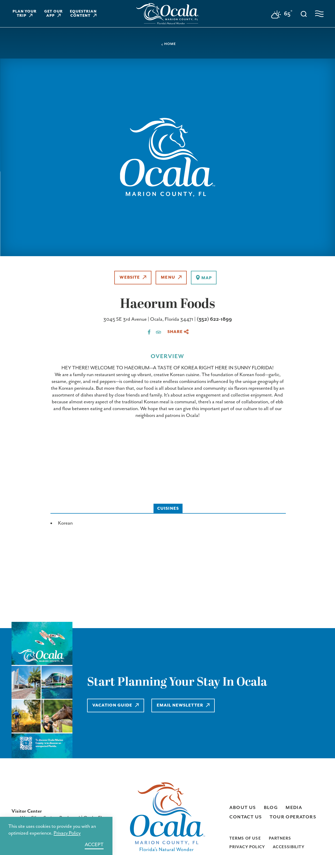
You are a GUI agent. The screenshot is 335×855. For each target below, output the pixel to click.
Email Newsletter (183, 705)
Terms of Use (245, 838)
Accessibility (288, 847)
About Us (242, 807)
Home (168, 44)
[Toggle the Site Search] (304, 13)
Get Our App (53, 13)
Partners (280, 838)
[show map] (203, 277)
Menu (171, 277)
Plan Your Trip (25, 13)
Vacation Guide (115, 705)
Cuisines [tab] (168, 508)
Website (133, 277)
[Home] (167, 13)
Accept (94, 845)
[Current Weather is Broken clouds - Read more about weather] (281, 14)
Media (294, 807)
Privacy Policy (247, 847)
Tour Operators (293, 817)
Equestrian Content (83, 13)
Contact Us (245, 817)
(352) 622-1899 (214, 319)
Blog (271, 807)
